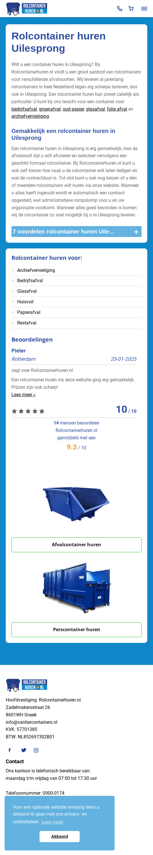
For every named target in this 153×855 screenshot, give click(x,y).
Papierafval (28, 312)
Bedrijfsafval (30, 280)
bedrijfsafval (24, 109)
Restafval (26, 323)
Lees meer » (23, 394)
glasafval (95, 109)
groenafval (50, 109)
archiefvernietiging (30, 116)
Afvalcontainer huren (76, 544)
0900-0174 (53, 793)
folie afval (117, 109)
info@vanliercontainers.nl (31, 722)
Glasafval (27, 291)
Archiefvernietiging (36, 270)
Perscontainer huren (76, 629)
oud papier (73, 109)
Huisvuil (25, 301)
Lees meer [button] (53, 822)
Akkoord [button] (59, 836)
